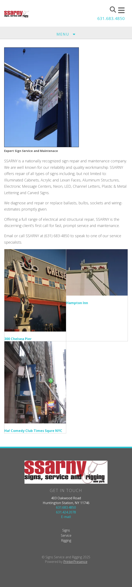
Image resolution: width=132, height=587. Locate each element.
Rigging (66, 540)
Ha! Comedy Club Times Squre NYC (33, 430)
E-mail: (66, 516)
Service (66, 535)
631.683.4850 (111, 18)
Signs (66, 530)
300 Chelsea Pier (18, 339)
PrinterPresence (75, 561)
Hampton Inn (77, 303)
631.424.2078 (66, 512)
